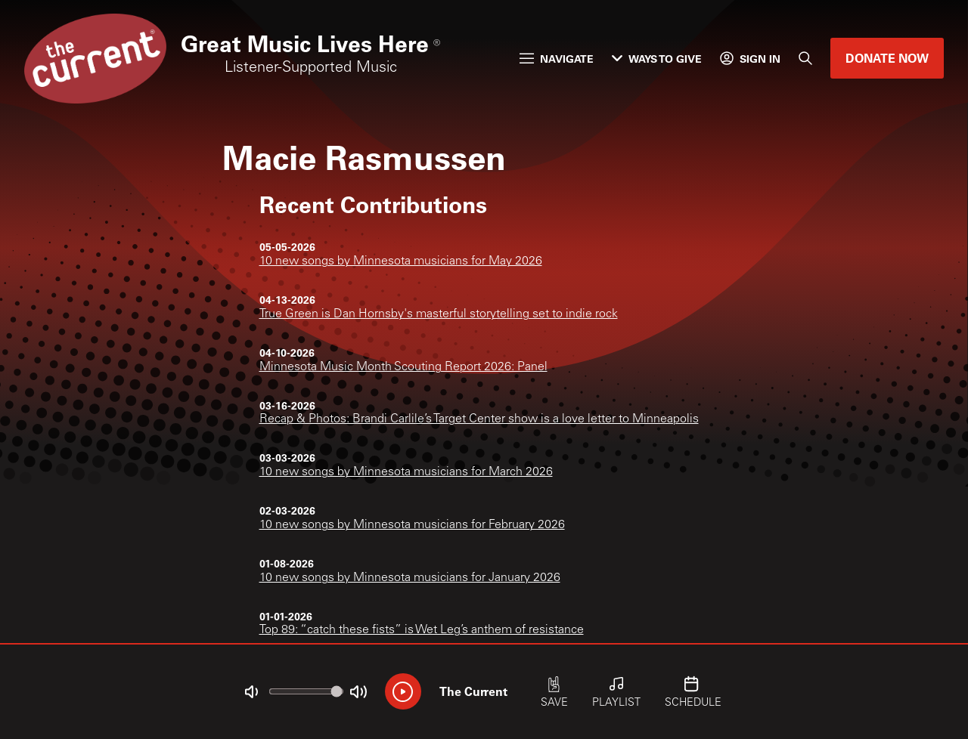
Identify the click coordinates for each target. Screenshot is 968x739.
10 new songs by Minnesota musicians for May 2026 (400, 261)
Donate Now (887, 58)
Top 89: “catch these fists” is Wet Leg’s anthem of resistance (421, 630)
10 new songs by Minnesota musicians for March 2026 (406, 472)
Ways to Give (657, 58)
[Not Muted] (251, 692)
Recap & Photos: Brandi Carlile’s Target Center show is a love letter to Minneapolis (479, 419)
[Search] (805, 58)
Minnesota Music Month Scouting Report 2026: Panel (403, 367)
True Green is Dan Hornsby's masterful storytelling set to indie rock (438, 314)
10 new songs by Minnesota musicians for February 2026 (412, 525)
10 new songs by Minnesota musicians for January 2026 (409, 578)
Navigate (557, 58)
